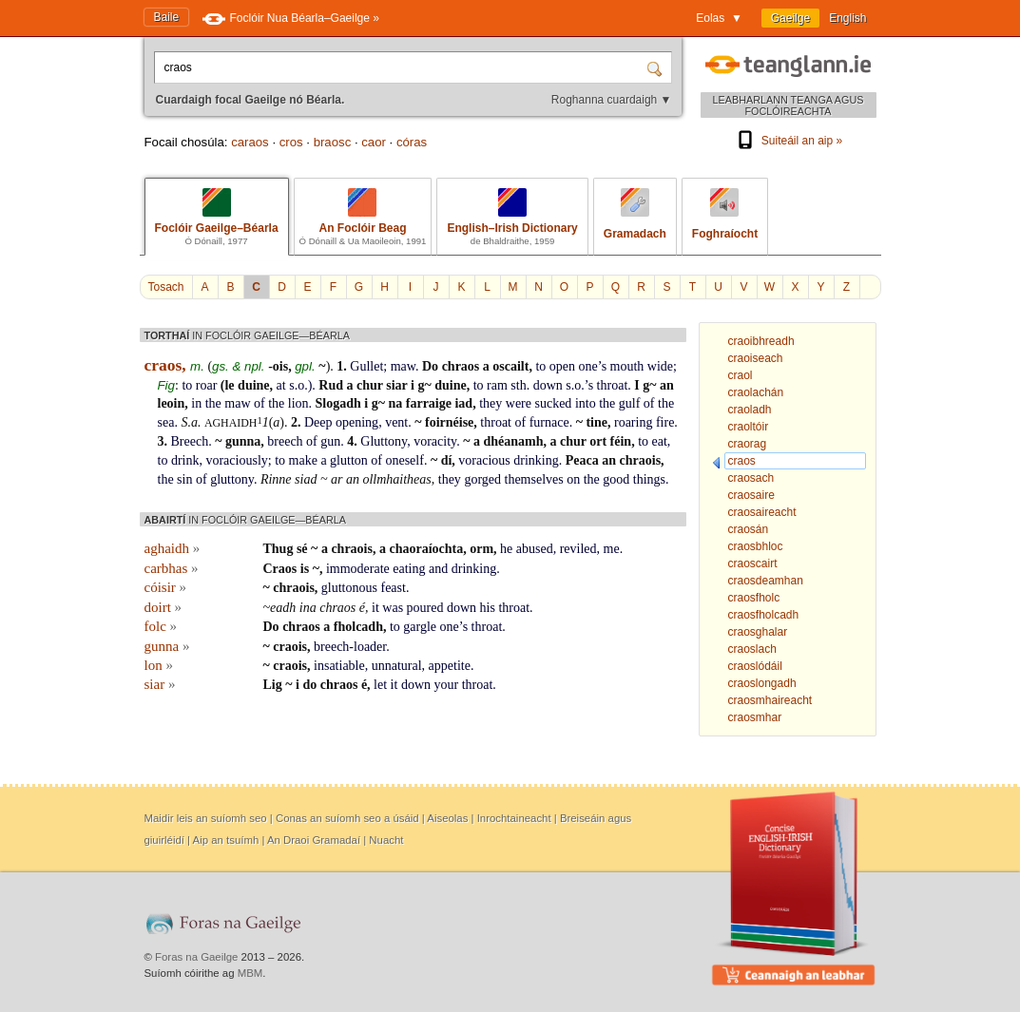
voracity (435, 441)
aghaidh (230, 423)
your (446, 685)
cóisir (165, 587)
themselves (534, 479)
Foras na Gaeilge (196, 957)
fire (665, 422)
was (392, 608)
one (588, 366)
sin (184, 479)
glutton (349, 460)
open (562, 366)
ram (497, 385)
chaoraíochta (426, 549)
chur (369, 385)
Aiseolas (447, 818)
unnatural (397, 666)
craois (290, 647)
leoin (171, 403)
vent (396, 422)
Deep (318, 422)
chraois (641, 460)
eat (659, 441)
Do (430, 366)
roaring (633, 422)
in (196, 403)
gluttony (232, 479)
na (395, 403)
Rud (330, 385)
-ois (278, 366)
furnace (549, 422)
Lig (272, 685)
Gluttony (383, 441)
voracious (484, 460)
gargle (419, 627)
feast (392, 588)
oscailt (510, 366)
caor (373, 142)
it (375, 608)
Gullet (366, 366)
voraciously (236, 460)
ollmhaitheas (396, 479)
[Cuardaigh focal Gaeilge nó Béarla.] (402, 67)
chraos (461, 366)
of (259, 403)
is (304, 569)
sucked (552, 403)
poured (425, 608)
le (229, 385)
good (616, 479)
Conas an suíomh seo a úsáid (347, 818)
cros (291, 142)
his (487, 608)
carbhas (171, 568)
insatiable (339, 666)
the (213, 403)
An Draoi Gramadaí (313, 840)
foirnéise (449, 422)
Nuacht (386, 840)
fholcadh (358, 627)
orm (481, 549)
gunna (242, 441)
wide (660, 366)
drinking (535, 460)
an (667, 385)
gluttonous (349, 588)
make (303, 460)
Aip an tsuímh (226, 840)
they (490, 403)
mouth (627, 366)
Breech (190, 441)
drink (185, 460)
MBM (250, 973)
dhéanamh (513, 441)
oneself (404, 460)
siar (396, 385)
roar (207, 385)
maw (403, 366)
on (573, 479)
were (518, 403)
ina (308, 608)
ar (336, 479)
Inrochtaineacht (514, 818)
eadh (283, 608)
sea (166, 422)
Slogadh (338, 403)
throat (612, 385)
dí (446, 460)
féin (621, 441)
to (540, 366)
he (506, 549)
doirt (163, 607)
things (649, 479)
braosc (333, 142)
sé (302, 549)
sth (518, 385)
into (585, 403)
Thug (278, 549)
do (309, 685)
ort (597, 441)
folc (161, 626)
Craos (280, 569)
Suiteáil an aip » (788, 140)
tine (596, 422)
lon (158, 665)
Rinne (276, 479)
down (548, 385)
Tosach (166, 287)
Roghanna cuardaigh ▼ (611, 99)
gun (330, 441)
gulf (630, 403)
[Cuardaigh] (657, 67)
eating (409, 569)
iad (463, 403)
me (612, 549)
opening (357, 422)
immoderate (358, 569)
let (380, 685)
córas (411, 142)
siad (306, 479)
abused (534, 549)
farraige (429, 403)
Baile (167, 17)
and (438, 569)
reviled (578, 549)
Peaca (582, 460)
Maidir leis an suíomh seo (205, 818)
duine (253, 385)
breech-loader (350, 647)
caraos (250, 142)
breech (284, 441)
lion (298, 403)
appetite (450, 666)
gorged (482, 479)
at (281, 385)
